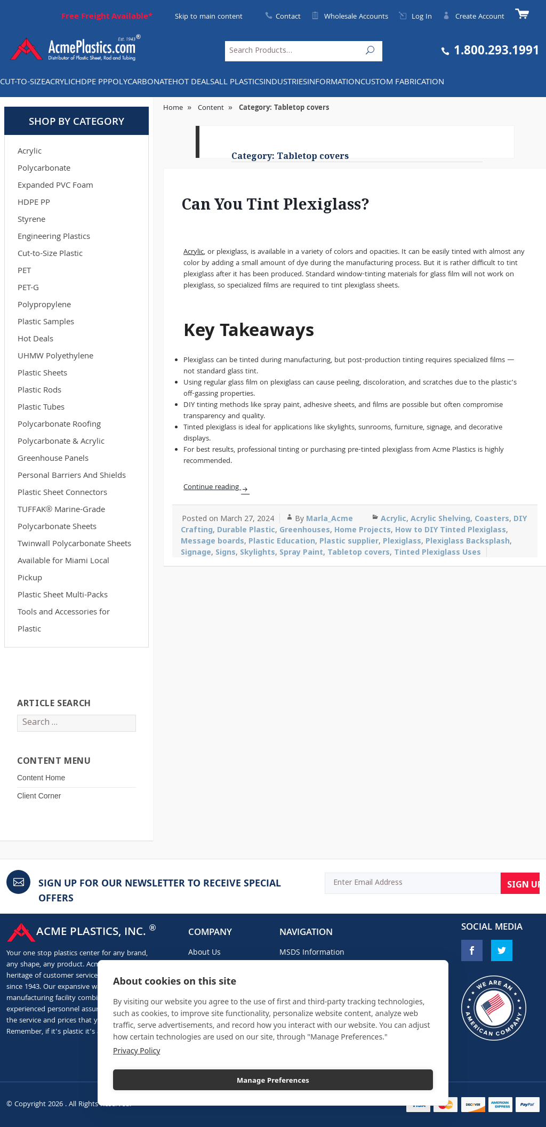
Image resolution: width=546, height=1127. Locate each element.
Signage (196, 552)
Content (211, 108)
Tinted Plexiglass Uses (437, 552)
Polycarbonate (140, 83)
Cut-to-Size (22, 83)
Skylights (257, 552)
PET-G (28, 288)
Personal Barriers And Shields (72, 476)
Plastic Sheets (42, 374)
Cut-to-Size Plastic (50, 254)
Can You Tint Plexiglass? (275, 204)
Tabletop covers (358, 552)
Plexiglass (402, 540)
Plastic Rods (39, 391)
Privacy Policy (136, 1050)
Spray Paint (301, 552)
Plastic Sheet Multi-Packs (63, 596)
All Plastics (238, 83)
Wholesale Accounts (349, 17)
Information (333, 83)
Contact (288, 17)
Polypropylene (44, 306)
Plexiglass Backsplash (467, 540)
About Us (204, 953)
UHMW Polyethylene (55, 357)
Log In (415, 17)
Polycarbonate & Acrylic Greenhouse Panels (61, 450)
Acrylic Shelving (440, 518)
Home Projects (362, 529)
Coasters (492, 518)
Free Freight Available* (106, 17)
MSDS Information (311, 953)
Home (173, 108)
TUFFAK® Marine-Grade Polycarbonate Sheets (61, 518)
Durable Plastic (246, 529)
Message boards (212, 540)
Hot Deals (193, 83)
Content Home (41, 777)
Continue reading (212, 487)
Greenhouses (304, 529)
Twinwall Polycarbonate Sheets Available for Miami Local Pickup (74, 562)
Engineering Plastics (54, 237)
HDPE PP (91, 83)
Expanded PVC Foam (55, 186)
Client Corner (39, 796)
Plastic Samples (46, 323)
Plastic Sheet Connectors (62, 493)
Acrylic (60, 83)
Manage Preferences (273, 1080)
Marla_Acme (329, 518)
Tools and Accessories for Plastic (64, 621)
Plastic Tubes (41, 408)
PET (24, 271)
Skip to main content (209, 17)
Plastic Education (281, 540)
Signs (225, 552)
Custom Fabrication (402, 83)
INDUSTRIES (285, 83)
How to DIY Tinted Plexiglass (450, 529)
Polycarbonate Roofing (59, 425)
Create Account (473, 17)
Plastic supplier (349, 540)
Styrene (31, 220)
